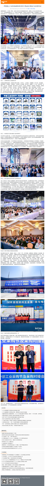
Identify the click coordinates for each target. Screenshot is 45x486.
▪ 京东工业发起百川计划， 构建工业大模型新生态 (12, 440)
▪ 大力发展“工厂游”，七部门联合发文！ (10, 436)
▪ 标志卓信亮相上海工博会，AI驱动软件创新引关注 (12, 425)
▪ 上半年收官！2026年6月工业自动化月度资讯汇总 (12, 456)
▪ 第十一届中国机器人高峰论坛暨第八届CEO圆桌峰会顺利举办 (15, 423)
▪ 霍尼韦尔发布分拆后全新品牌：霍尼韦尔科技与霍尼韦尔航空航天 (15, 435)
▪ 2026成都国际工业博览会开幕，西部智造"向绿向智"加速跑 (14, 412)
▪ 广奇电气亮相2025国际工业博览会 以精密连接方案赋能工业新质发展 (16, 420)
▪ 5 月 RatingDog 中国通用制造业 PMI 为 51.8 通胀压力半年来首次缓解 (16, 459)
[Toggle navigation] (42, 2)
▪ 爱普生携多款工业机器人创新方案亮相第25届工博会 (13, 415)
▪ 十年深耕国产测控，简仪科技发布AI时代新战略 (12, 458)
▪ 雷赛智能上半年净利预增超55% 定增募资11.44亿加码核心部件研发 (16, 454)
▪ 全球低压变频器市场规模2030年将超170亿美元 (12, 446)
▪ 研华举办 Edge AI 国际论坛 (7, 441)
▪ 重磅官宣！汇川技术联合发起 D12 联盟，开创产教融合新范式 (15, 445)
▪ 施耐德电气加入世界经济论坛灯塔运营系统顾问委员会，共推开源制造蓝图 (17, 468)
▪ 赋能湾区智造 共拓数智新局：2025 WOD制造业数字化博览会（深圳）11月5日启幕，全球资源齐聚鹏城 (23, 413)
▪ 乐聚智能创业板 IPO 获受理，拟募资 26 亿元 (11, 466)
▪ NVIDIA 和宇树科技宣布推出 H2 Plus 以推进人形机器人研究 (14, 461)
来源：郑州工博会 (31, 8)
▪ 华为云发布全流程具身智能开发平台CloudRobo (12, 448)
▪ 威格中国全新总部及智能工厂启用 (9, 433)
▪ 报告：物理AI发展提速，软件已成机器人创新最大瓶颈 (13, 464)
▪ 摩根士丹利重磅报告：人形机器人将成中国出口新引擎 (13, 469)
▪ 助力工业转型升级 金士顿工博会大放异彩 (11, 418)
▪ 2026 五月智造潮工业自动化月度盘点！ (10, 463)
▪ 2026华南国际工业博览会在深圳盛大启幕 (11, 410)
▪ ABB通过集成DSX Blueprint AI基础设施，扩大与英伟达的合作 (15, 438)
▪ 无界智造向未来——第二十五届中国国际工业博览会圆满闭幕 (15, 422)
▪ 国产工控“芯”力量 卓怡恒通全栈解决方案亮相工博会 (13, 417)
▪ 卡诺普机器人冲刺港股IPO (7, 443)
